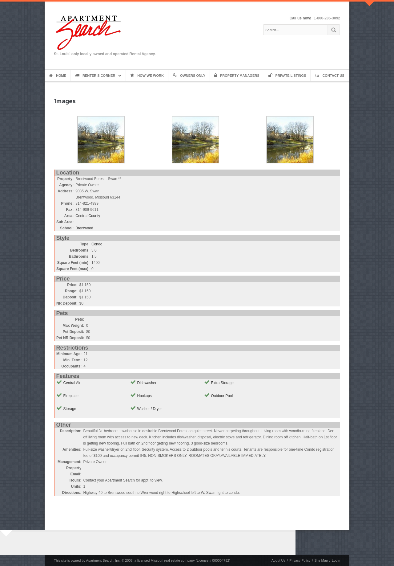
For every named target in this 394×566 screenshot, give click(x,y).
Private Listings (287, 75)
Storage (69, 409)
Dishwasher (147, 383)
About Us (278, 560)
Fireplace (70, 396)
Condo (96, 244)
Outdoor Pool (222, 396)
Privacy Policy (299, 560)
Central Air (72, 383)
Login (336, 560)
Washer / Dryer (149, 409)
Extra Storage (222, 383)
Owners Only (189, 75)
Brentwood (84, 228)
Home (57, 75)
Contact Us (329, 75)
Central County (87, 216)
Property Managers (236, 75)
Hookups (144, 396)
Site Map (321, 560)
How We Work (147, 75)
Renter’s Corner (95, 75)
